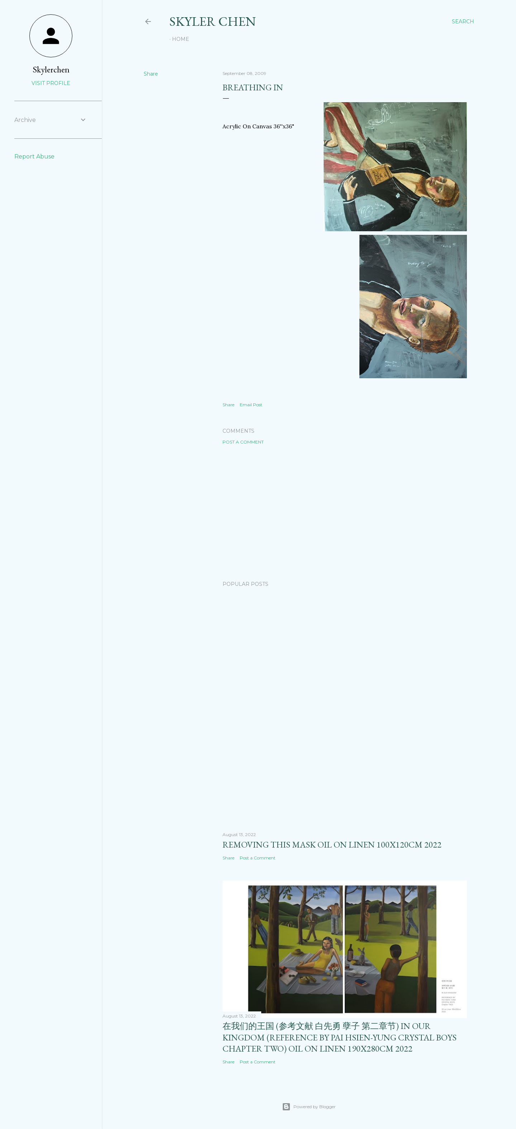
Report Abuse (34, 156)
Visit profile (51, 83)
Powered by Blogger (309, 1106)
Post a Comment (243, 442)
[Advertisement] (345, 512)
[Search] (463, 21)
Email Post (251, 404)
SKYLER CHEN (212, 21)
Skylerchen (51, 69)
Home (180, 39)
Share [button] (151, 74)
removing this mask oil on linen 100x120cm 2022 (332, 844)
